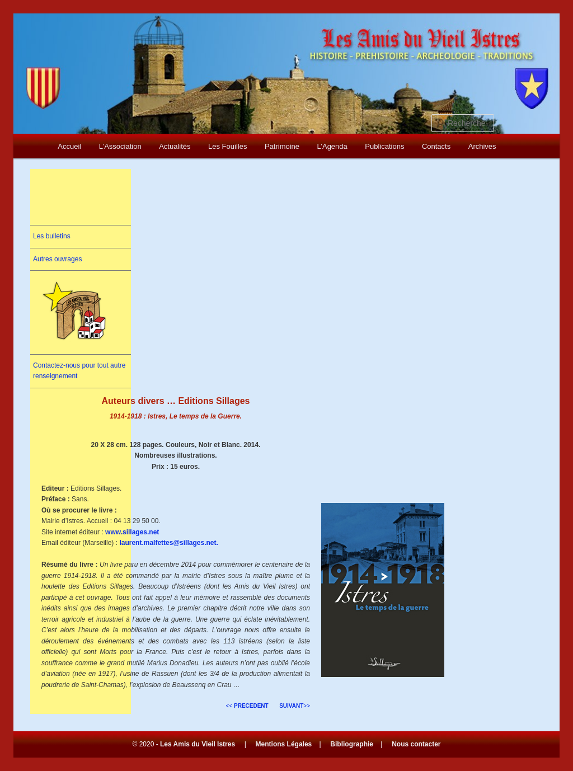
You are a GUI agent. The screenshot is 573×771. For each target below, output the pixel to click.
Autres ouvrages (57, 259)
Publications (384, 146)
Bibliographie (351, 744)
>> (294, 706)
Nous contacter (416, 744)
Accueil (69, 146)
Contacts (436, 146)
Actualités (174, 146)
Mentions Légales (284, 744)
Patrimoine (282, 146)
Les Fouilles (227, 146)
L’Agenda (332, 146)
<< (247, 706)
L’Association (120, 146)
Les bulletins (52, 236)
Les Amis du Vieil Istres (197, 744)
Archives (482, 146)
